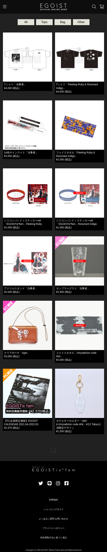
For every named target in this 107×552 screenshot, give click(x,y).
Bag (62, 22)
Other (81, 22)
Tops (44, 22)
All (26, 22)
